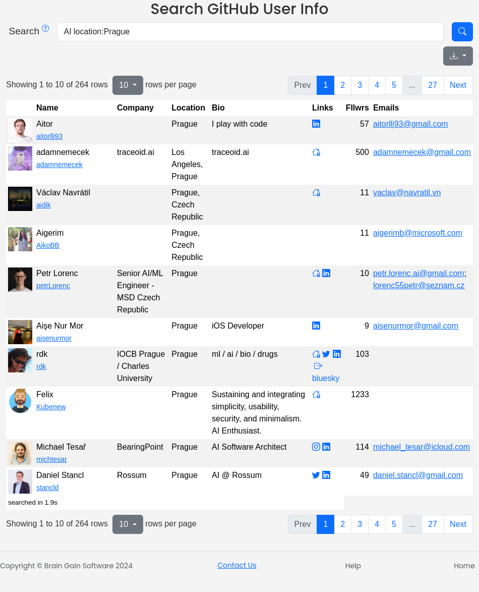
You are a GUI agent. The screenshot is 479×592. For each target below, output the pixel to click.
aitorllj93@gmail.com (410, 124)
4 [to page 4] (377, 85)
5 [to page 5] (394, 85)
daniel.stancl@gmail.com (418, 475)
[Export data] (458, 56)
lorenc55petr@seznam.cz (419, 285)
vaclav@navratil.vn (407, 192)
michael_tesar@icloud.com (421, 447)
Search (27, 31)
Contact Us (236, 565)
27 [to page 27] (432, 85)
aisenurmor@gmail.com (415, 325)
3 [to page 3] (359, 85)
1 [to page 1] (325, 85)
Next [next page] (458, 85)
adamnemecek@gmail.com (422, 152)
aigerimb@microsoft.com (417, 233)
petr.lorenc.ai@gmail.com (418, 273)
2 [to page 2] (342, 85)
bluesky (325, 378)
